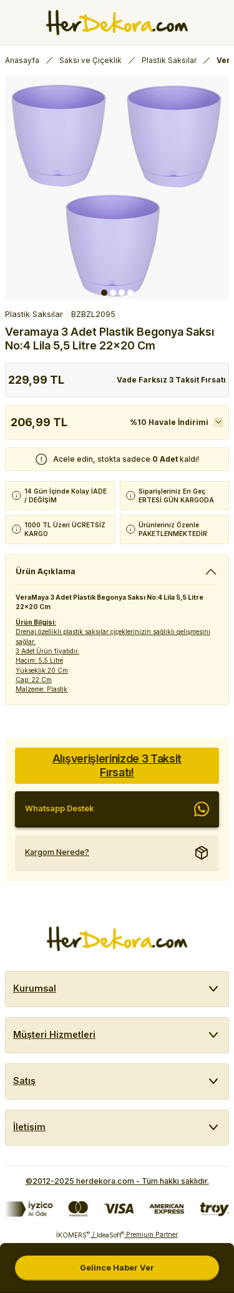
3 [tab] (122, 293)
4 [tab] (130, 293)
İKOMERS (73, 1235)
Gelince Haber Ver (117, 1267)
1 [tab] (104, 293)
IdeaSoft (110, 1235)
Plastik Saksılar (34, 314)
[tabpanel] (117, 188)
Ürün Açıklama (46, 571)
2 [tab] (113, 293)
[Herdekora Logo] (117, 22)
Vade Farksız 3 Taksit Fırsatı (171, 379)
